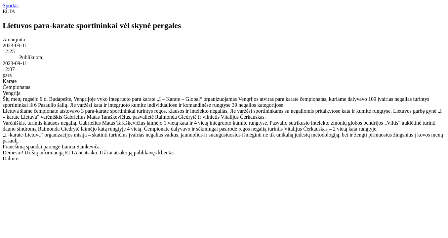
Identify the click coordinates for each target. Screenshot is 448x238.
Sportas (11, 5)
